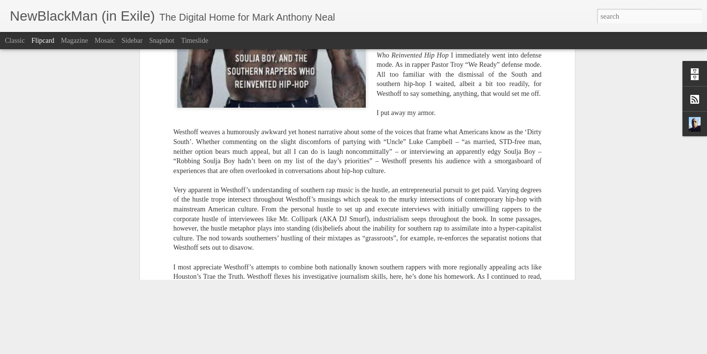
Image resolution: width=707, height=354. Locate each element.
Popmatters (400, 146)
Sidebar (132, 40)
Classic (15, 40)
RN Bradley (436, 146)
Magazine (74, 40)
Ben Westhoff (303, 146)
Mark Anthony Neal (396, 134)
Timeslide (195, 40)
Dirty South (341, 146)
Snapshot (161, 40)
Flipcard (42, 40)
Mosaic (105, 40)
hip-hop (371, 146)
